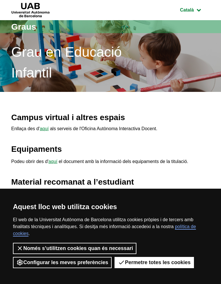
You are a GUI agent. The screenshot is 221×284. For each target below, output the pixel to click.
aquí (44, 128)
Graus (23, 26)
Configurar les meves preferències (62, 262)
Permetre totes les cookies (154, 262)
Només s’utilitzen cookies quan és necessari (74, 248)
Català (195, 9)
